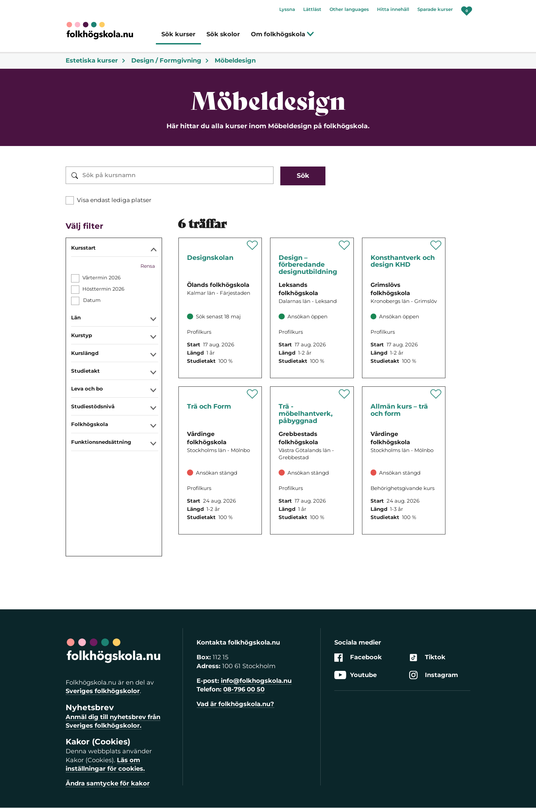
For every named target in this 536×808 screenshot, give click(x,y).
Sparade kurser (435, 9)
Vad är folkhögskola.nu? (235, 704)
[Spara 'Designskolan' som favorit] (252, 245)
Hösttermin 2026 (103, 289)
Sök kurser (178, 34)
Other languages (349, 9)
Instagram (433, 675)
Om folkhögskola (282, 34)
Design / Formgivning (170, 60)
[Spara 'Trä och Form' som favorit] (252, 393)
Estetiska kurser (96, 60)
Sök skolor (223, 34)
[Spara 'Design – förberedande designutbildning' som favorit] (344, 245)
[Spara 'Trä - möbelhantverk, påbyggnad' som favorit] (344, 393)
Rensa (147, 266)
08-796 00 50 (244, 689)
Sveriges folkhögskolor (103, 691)
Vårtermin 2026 (101, 278)
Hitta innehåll (393, 9)
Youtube (355, 675)
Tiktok (427, 657)
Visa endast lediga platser (114, 200)
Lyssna (287, 9)
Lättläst (312, 9)
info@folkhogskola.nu (256, 681)
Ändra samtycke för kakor (108, 783)
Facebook (358, 657)
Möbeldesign (235, 60)
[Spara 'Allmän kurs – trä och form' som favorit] (436, 393)
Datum (91, 300)
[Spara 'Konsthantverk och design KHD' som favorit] (436, 245)
